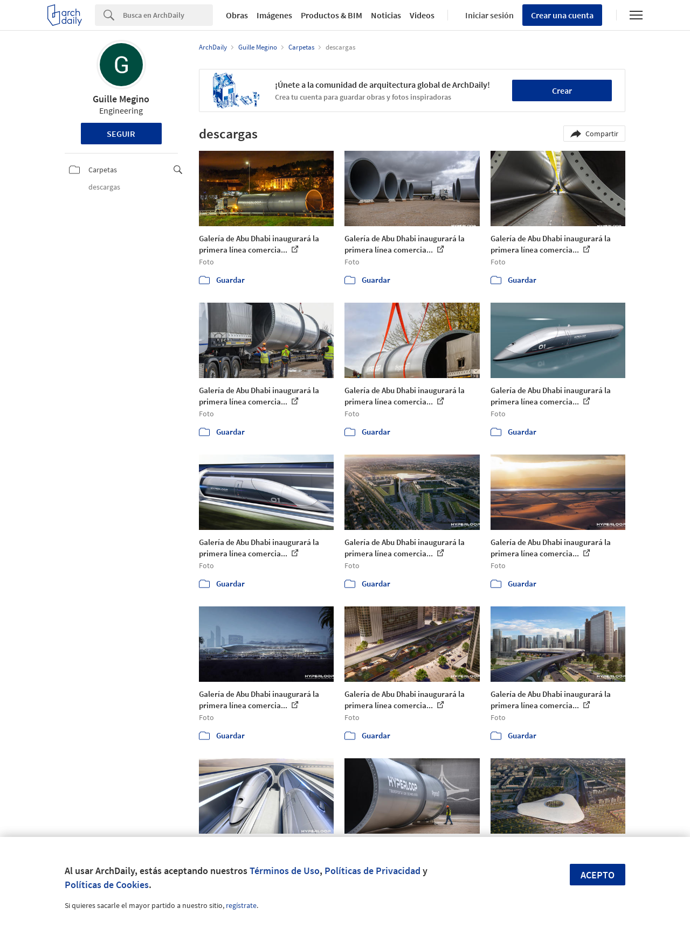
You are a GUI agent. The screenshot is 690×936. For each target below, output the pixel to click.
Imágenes (274, 15)
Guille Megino (121, 99)
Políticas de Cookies (107, 884)
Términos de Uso (285, 870)
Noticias (386, 15)
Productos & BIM (331, 15)
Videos (422, 15)
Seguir (121, 133)
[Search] (168, 15)
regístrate (241, 905)
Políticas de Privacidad (372, 870)
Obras (237, 15)
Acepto (598, 875)
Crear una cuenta (562, 15)
